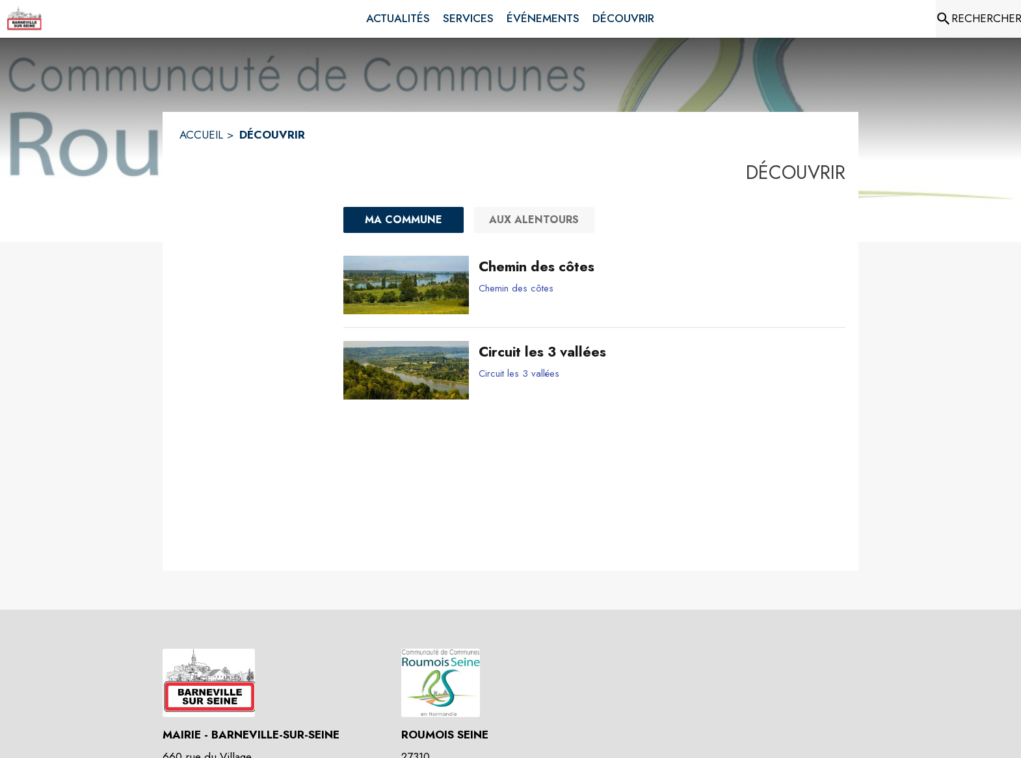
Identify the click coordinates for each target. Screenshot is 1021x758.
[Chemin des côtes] (657, 267)
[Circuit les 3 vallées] (657, 352)
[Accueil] (24, 19)
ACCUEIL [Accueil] (201, 134)
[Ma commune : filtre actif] (403, 220)
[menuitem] (398, 19)
